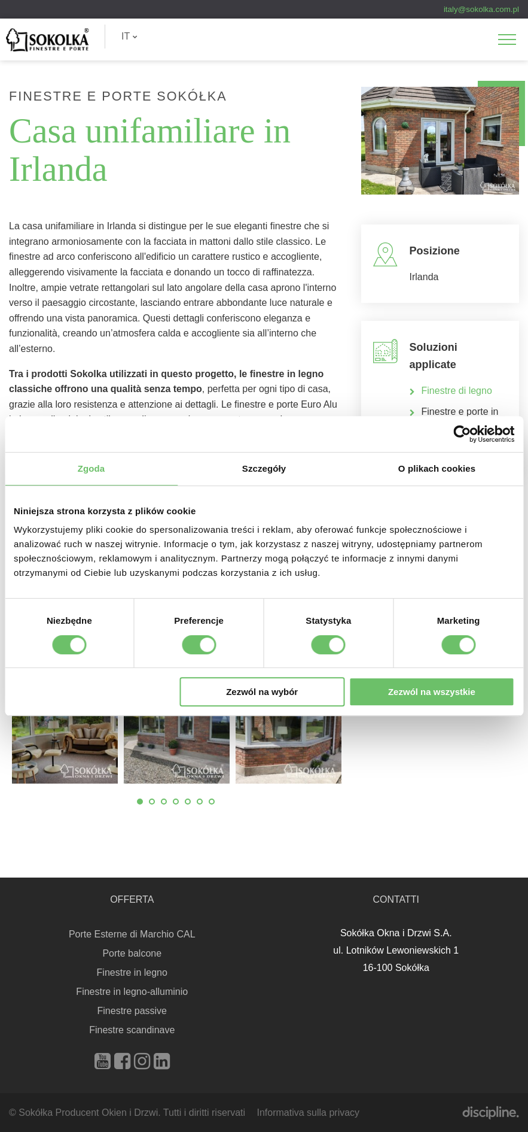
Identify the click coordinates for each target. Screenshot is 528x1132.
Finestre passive (132, 1011)
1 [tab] (140, 802)
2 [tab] (152, 802)
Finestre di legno (458, 391)
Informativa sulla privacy (308, 1112)
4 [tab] (176, 802)
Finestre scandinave (132, 1030)
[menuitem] (129, 36)
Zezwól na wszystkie (431, 692)
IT (129, 36)
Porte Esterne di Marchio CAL (132, 934)
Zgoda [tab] (91, 468)
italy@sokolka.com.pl (481, 9)
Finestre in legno (132, 972)
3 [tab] (164, 802)
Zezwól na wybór (262, 692)
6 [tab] (200, 802)
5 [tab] (188, 802)
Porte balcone (131, 953)
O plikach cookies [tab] (436, 468)
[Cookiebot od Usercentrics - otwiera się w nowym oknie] (462, 434)
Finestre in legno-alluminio (132, 992)
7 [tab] (212, 802)
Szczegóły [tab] (264, 468)
